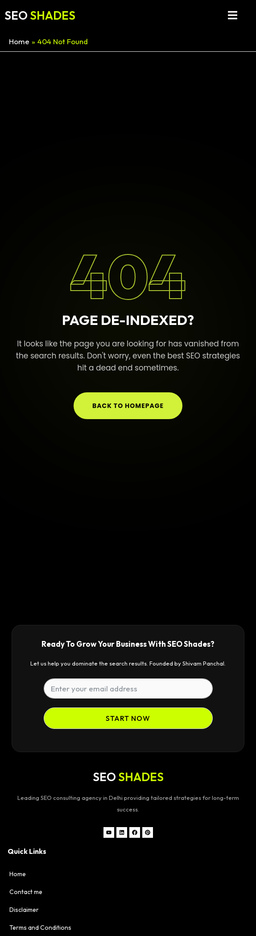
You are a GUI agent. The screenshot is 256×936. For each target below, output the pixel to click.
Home (17, 874)
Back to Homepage (128, 405)
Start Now (128, 718)
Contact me (25, 892)
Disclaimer (24, 910)
